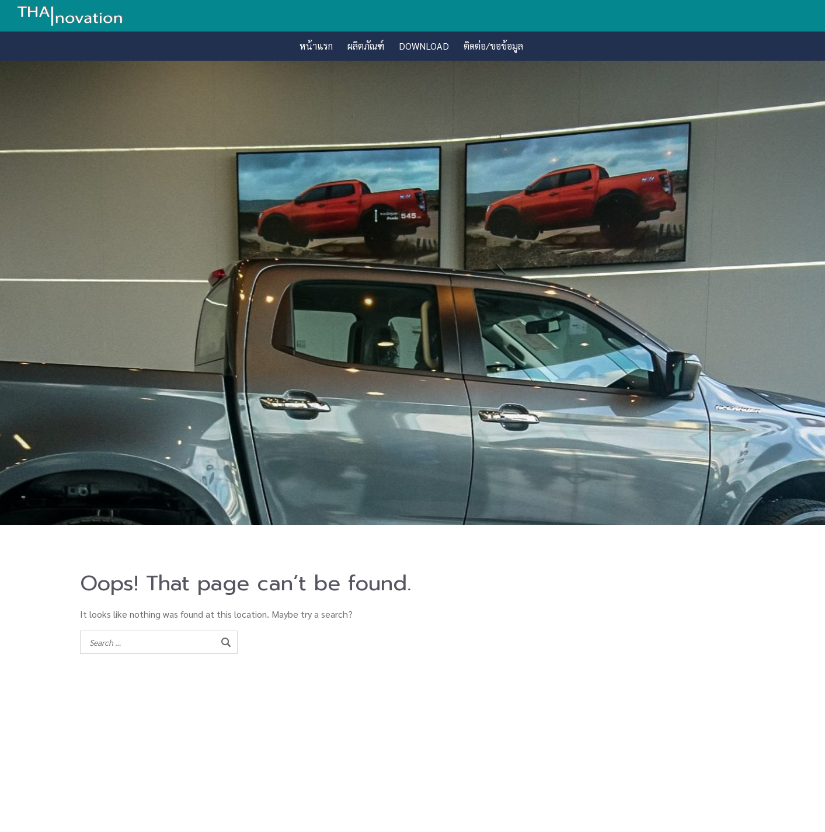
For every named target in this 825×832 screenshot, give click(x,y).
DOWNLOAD (424, 46)
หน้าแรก (316, 46)
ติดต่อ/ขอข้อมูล (493, 46)
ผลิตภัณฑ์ (365, 46)
